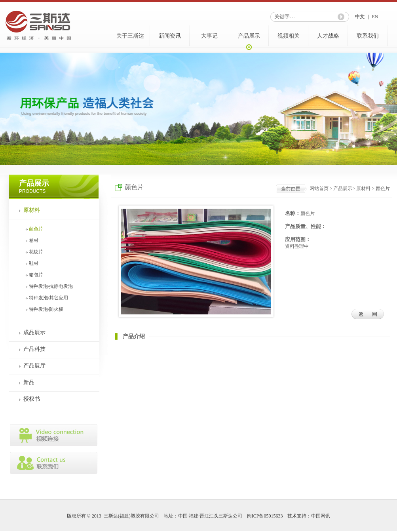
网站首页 (319, 188)
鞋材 (33, 263)
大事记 (209, 36)
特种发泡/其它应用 (48, 298)
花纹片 (36, 252)
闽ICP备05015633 (265, 516)
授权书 (31, 399)
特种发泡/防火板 (46, 309)
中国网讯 (320, 516)
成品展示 (34, 332)
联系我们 (368, 36)
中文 (360, 16)
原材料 (31, 210)
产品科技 (34, 349)
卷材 (33, 240)
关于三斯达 (130, 36)
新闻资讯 (170, 36)
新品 (28, 382)
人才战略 (328, 36)
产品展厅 (34, 366)
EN (375, 16)
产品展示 (249, 36)
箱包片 (36, 275)
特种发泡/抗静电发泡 (51, 286)
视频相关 (288, 36)
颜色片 (36, 229)
